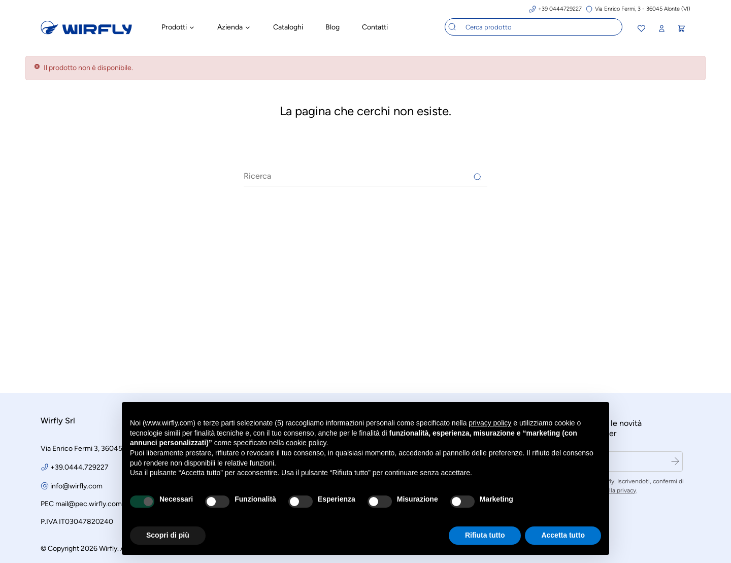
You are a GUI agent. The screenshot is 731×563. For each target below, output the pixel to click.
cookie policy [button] (306, 443)
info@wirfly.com (76, 484)
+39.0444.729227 (79, 465)
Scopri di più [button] (167, 535)
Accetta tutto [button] (563, 535)
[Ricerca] (365, 174)
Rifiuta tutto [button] (485, 535)
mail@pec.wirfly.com (88, 502)
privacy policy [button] (490, 423)
